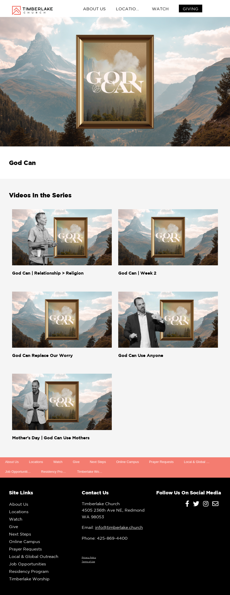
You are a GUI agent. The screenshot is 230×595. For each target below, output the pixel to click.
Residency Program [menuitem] (55, 472)
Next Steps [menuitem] (98, 462)
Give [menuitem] (76, 462)
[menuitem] (190, 9)
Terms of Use (88, 561)
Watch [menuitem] (160, 8)
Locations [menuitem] (129, 8)
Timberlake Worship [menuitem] (91, 472)
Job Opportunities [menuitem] (18, 472)
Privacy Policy (89, 557)
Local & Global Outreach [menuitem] (199, 462)
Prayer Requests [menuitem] (161, 462)
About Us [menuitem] (94, 8)
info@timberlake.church (119, 527)
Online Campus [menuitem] (127, 462)
